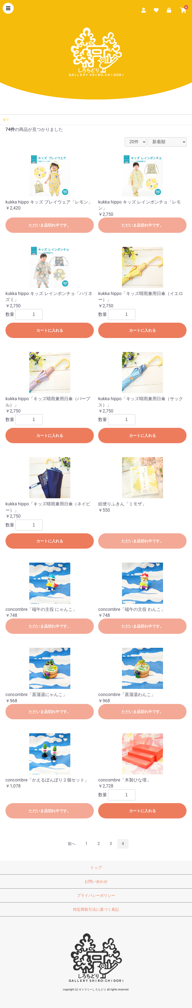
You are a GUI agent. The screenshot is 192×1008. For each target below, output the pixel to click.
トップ (96, 867)
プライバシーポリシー (96, 895)
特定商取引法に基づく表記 (96, 909)
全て (6, 120)
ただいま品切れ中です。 (50, 225)
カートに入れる (49, 330)
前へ (71, 843)
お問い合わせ (96, 881)
